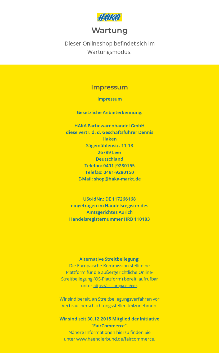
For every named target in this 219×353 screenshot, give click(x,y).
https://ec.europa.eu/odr (115, 285)
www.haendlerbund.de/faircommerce (115, 339)
